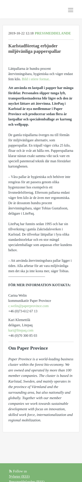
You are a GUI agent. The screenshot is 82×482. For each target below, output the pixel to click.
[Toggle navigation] (71, 10)
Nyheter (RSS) (19, 476)
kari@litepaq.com (20, 330)
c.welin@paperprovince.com (28, 306)
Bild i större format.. (36, 79)
